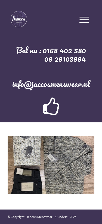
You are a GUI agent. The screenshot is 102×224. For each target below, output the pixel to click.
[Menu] (84, 19)
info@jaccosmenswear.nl (51, 83)
